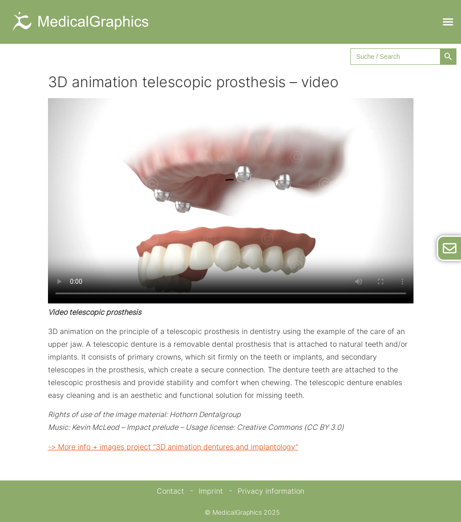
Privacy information (271, 491)
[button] (447, 22)
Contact (170, 491)
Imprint (211, 491)
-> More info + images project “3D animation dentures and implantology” (173, 446)
